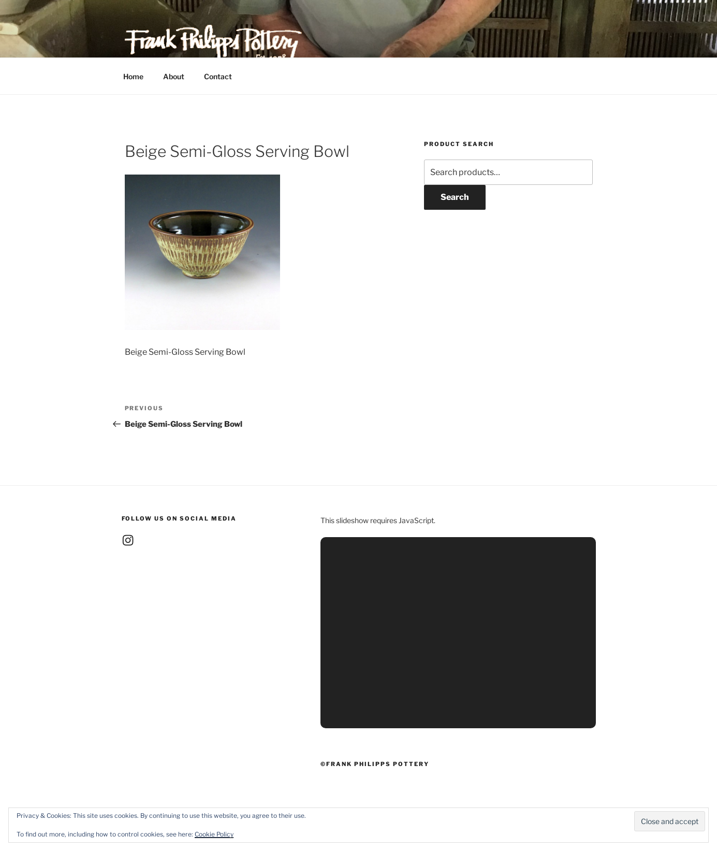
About (173, 76)
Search (455, 197)
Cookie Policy (214, 834)
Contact (218, 76)
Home (133, 76)
